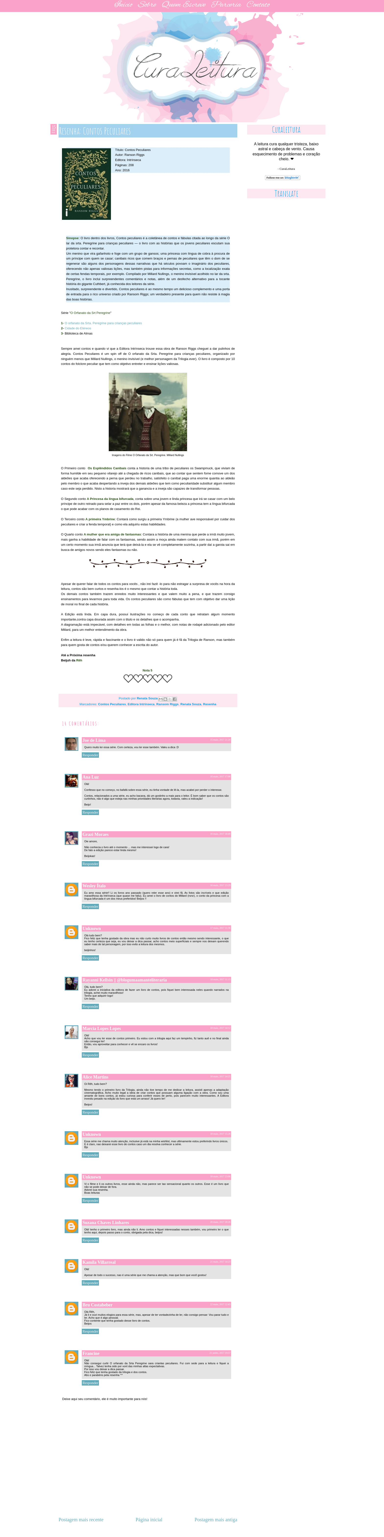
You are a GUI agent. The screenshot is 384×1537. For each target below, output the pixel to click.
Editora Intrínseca (141, 704)
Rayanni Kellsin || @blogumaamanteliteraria (125, 980)
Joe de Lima (94, 740)
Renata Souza (147, 698)
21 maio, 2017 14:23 (220, 1261)
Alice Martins (95, 1077)
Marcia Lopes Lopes (102, 1028)
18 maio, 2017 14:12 (220, 1028)
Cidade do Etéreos (78, 328)
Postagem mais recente (81, 1519)
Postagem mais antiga (216, 1519)
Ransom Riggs (167, 704)
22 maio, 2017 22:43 (220, 1304)
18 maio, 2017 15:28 (220, 1133)
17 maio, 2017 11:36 (220, 928)
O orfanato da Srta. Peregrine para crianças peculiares (103, 323)
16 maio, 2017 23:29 (220, 885)
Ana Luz (91, 777)
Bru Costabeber (98, 1304)
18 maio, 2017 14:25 (220, 1076)
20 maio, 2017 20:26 (220, 1222)
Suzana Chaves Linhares (106, 1222)
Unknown (92, 928)
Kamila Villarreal (99, 1262)
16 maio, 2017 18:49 (220, 833)
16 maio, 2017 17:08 (220, 776)
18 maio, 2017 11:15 (220, 979)
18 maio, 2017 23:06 (220, 1176)
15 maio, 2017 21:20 (220, 739)
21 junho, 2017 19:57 (219, 1352)
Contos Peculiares (112, 704)
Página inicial (149, 1519)
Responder (90, 755)
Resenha (209, 704)
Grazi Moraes (95, 834)
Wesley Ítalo (94, 885)
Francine (91, 1353)
